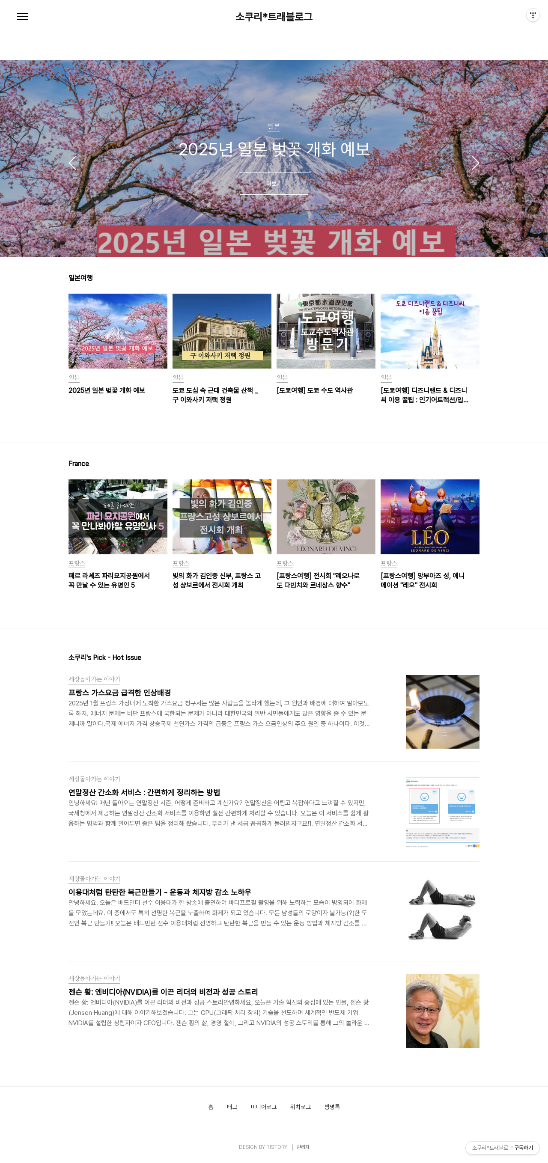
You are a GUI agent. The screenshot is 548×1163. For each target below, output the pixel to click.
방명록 (332, 1107)
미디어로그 (264, 1107)
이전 (72, 163)
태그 (232, 1107)
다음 (476, 163)
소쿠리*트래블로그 (274, 17)
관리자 (303, 1147)
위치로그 (300, 1107)
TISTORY (276, 1147)
